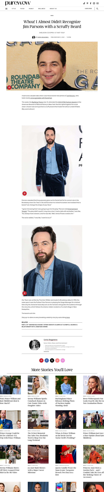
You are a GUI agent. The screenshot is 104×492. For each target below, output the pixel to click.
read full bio (46, 351)
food (22, 8)
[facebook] (47, 360)
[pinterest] (9, 87)
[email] (63, 360)
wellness (41, 8)
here (68, 317)
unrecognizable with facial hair (41, 98)
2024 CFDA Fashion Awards (67, 102)
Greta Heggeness (43, 37)
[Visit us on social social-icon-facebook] (91, 3)
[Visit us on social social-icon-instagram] (94, 3)
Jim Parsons (71, 96)
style (14, 8)
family (31, 8)
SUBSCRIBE (88, 8)
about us (53, 8)
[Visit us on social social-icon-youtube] (97, 3)
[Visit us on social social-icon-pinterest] (87, 3)
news (52, 15)
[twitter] (52, 360)
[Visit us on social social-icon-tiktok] (84, 3)
